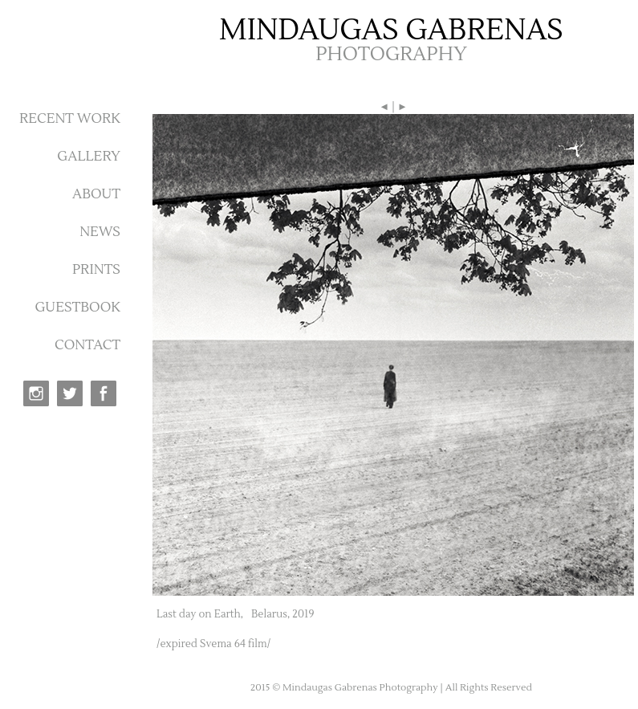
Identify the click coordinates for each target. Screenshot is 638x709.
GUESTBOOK (77, 307)
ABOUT (96, 194)
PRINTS (96, 270)
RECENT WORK (69, 119)
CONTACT (87, 345)
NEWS (99, 232)
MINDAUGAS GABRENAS (391, 30)
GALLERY (88, 156)
